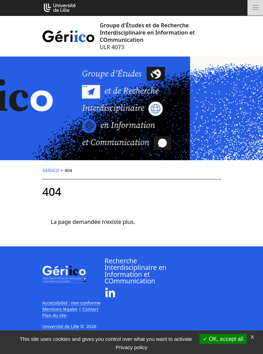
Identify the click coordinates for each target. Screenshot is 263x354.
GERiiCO (51, 170)
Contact (90, 309)
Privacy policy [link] (132, 347)
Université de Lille (61, 326)
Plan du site (55, 315)
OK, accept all (223, 339)
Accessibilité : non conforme (72, 303)
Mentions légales (60, 309)
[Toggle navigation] (255, 8)
